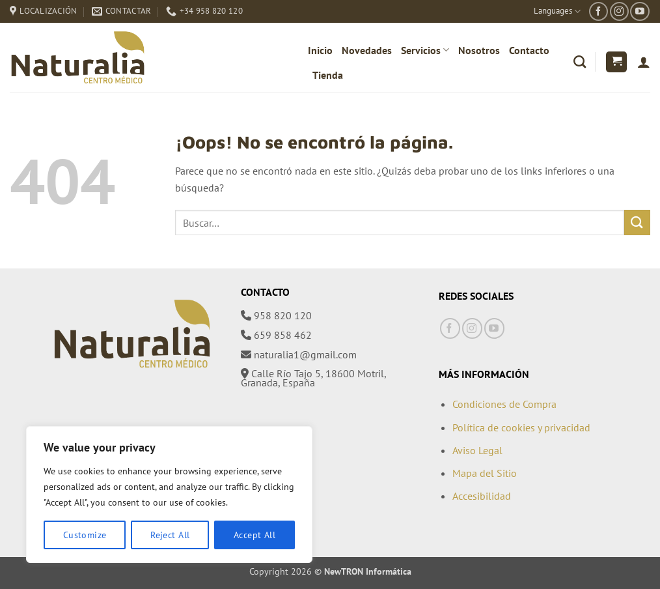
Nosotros (479, 50)
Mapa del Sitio (484, 473)
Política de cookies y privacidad (521, 427)
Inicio (320, 50)
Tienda (327, 74)
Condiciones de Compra (504, 403)
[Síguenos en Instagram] (619, 11)
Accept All (254, 535)
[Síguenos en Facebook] (598, 11)
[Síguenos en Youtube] (639, 11)
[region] (169, 494)
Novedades (367, 50)
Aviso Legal (477, 450)
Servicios (425, 50)
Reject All (169, 535)
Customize (85, 535)
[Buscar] (579, 62)
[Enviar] (637, 222)
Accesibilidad (481, 495)
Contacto (529, 50)
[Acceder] (643, 62)
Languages (557, 11)
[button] (616, 62)
